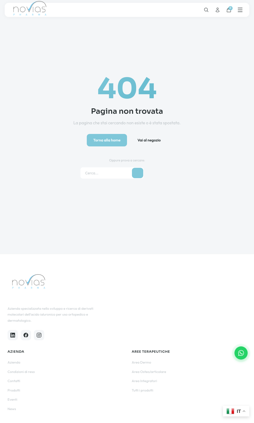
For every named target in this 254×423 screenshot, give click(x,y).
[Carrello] (229, 10)
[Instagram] (39, 335)
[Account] (217, 10)
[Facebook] (26, 335)
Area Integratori (144, 381)
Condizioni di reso (21, 371)
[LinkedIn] (13, 335)
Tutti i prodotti (142, 390)
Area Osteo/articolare (149, 371)
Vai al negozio (149, 140)
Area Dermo (141, 362)
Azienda (14, 362)
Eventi (12, 399)
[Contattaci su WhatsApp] (241, 353)
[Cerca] (206, 10)
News (12, 409)
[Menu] (240, 10)
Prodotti (14, 390)
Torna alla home (107, 140)
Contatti (14, 381)
